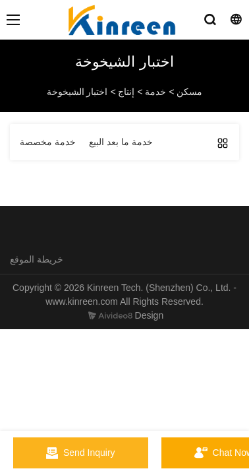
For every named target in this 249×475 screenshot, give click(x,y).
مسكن (189, 91)
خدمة (155, 91)
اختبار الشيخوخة (77, 91)
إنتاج (126, 91)
